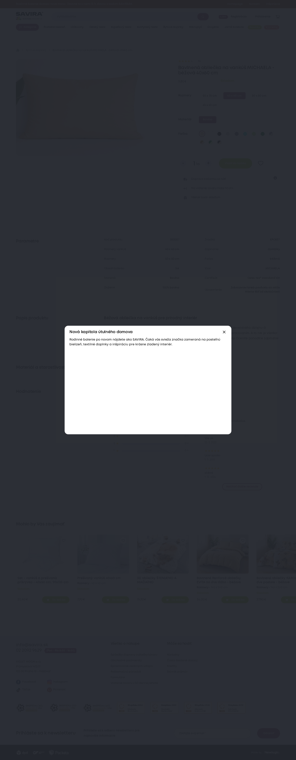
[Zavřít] (224, 332)
